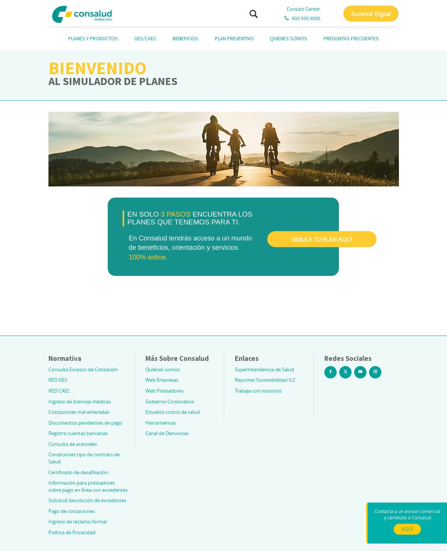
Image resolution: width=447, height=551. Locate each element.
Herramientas (160, 422)
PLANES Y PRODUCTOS (93, 38)
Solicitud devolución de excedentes (87, 500)
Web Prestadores (164, 390)
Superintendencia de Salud (264, 369)
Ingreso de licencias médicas (79, 401)
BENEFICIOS (185, 38)
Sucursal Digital (371, 14)
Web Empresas (161, 380)
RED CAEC (59, 390)
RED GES (57, 380)
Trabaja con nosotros (258, 390)
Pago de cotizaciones (71, 511)
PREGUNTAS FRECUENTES (351, 38)
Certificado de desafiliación (78, 472)
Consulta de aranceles (72, 444)
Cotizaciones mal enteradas (78, 412)
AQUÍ (407, 529)
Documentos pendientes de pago (85, 422)
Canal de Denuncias (167, 433)
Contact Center (303, 9)
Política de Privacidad (71, 532)
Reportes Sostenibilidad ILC (265, 380)
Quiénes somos (162, 369)
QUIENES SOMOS (288, 38)
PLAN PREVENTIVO (234, 38)
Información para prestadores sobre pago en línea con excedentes (88, 486)
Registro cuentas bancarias (78, 433)
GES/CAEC (145, 38)
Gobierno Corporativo (169, 401)
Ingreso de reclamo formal (77, 521)
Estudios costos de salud (172, 412)
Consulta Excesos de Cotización (83, 369)
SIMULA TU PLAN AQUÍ (322, 239)
